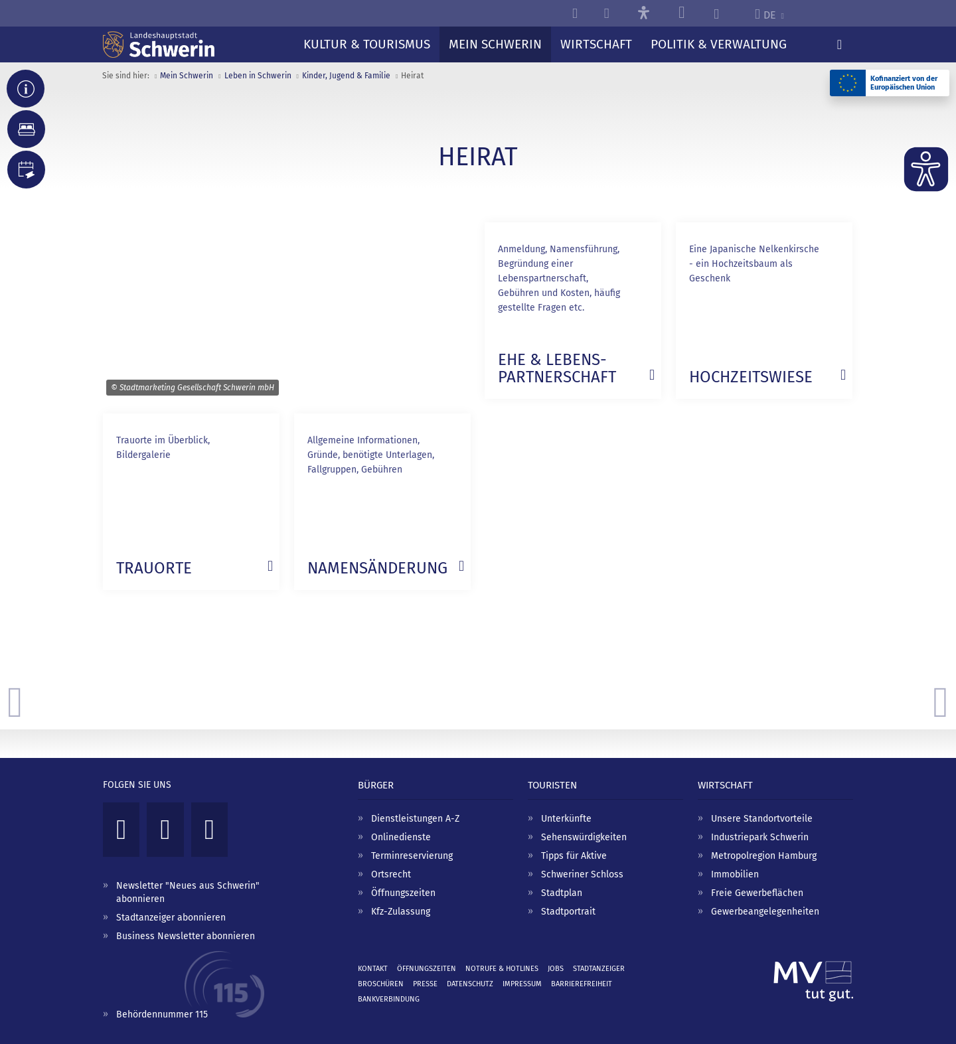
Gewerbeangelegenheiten (765, 911)
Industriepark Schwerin (760, 837)
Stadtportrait (568, 911)
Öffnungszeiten (403, 893)
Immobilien (735, 874)
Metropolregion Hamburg (764, 855)
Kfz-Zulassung (400, 911)
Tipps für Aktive (574, 855)
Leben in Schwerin (257, 75)
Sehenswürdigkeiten (584, 837)
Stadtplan (561, 893)
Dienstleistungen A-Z (415, 818)
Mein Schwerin (186, 75)
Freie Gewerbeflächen (757, 893)
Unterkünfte (566, 818)
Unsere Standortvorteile (762, 818)
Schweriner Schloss (582, 874)
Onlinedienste (401, 837)
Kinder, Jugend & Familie (346, 75)
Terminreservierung (412, 855)
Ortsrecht (391, 874)
